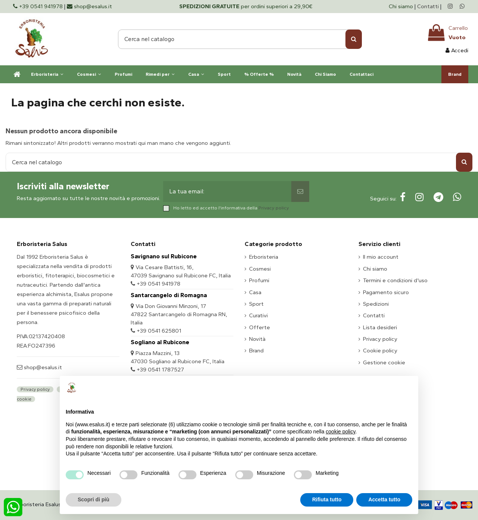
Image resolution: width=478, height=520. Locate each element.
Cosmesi (260, 268)
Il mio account (380, 256)
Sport (256, 304)
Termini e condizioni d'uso (395, 280)
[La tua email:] (227, 191)
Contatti (428, 6)
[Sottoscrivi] (300, 191)
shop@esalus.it (42, 367)
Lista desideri (380, 327)
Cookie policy (380, 350)
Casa (255, 292)
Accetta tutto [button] (384, 499)
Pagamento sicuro (386, 292)
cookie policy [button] (340, 432)
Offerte (259, 327)
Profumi (259, 280)
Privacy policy (273, 208)
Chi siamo (402, 6)
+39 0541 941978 (158, 283)
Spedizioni (376, 304)
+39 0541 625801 (159, 330)
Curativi (258, 315)
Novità (257, 339)
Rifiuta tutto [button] (327, 499)
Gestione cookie (384, 362)
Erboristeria (263, 256)
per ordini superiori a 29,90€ (246, 6)
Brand (256, 350)
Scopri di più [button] (93, 499)
